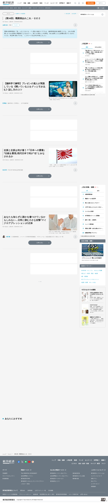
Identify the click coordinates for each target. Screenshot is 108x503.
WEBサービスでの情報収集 (10, 494)
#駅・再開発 (84, 276)
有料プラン (94, 478)
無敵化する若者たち (95, 317)
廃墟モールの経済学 (90, 198)
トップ (19, 3)
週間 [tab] (98, 190)
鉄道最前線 (6, 478)
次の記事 (74, 13)
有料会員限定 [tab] (98, 47)
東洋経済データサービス (57, 478)
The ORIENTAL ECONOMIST (29, 473)
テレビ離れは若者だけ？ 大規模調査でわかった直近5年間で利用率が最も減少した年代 (94, 78)
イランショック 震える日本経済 (91, 258)
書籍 (68, 3)
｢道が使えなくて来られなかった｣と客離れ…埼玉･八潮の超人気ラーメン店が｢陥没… (94, 52)
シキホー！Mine (25, 484)
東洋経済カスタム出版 (79, 476)
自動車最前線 (88, 194)
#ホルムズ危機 (98, 270)
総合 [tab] (87, 47)
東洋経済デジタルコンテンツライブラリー (32, 481)
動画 (41, 3)
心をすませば (93, 305)
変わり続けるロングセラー (92, 203)
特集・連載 (27, 3)
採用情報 (30, 490)
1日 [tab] (87, 190)
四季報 (61, 3)
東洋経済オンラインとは (87, 14)
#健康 (96, 273)
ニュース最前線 (89, 224)
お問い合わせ (84, 494)
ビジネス (6, 8)
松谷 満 (5, 170)
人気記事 (35, 3)
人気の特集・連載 (88, 187)
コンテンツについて (96, 476)
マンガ (46, 3)
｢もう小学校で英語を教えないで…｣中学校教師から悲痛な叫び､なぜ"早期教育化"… (94, 87)
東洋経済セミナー (55, 481)
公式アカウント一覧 (40, 490)
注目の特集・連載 (86, 241)
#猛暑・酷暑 (84, 282)
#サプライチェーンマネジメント (90, 279)
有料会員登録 (91, 3)
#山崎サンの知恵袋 (20, 13)
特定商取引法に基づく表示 (47, 494)
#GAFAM (83, 270)
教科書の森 (76, 478)
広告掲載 (50, 490)
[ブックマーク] (75, 25)
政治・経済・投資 (15, 8)
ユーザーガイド (95, 484)
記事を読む (40, 42)
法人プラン (94, 481)
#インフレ (90, 270)
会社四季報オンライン (27, 476)
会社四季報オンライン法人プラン (59, 476)
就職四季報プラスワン (91, 232)
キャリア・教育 (26, 8)
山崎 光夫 (5, 25)
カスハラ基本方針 (73, 494)
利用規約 (93, 486)
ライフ (35, 8)
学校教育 (5, 473)
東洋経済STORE (25, 478)
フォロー (16, 25)
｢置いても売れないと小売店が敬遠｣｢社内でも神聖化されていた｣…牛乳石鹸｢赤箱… (94, 69)
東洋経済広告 (76, 473)
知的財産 (35, 494)
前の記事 (68, 13)
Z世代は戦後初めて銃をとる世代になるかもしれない (96, 294)
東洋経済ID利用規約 (61, 494)
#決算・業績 (90, 273)
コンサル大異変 (89, 211)
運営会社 (22, 490)
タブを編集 (101, 8)
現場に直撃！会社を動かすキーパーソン (94, 228)
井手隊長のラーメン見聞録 (92, 215)
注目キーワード (86, 266)
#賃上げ (83, 273)
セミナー (53, 3)
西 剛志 (5, 103)
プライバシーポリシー (25, 494)
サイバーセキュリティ (9, 476)
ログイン (101, 3)
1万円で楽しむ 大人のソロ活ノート (94, 207)
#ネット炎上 (92, 282)
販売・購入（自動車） (91, 220)
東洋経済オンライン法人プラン (58, 473)
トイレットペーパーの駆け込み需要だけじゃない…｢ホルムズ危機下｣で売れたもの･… (94, 61)
